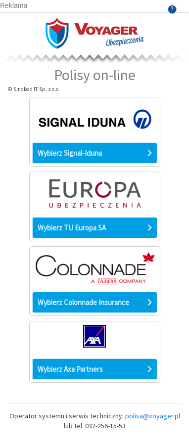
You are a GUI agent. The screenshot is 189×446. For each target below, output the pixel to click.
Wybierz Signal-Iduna (95, 153)
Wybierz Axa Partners (95, 369)
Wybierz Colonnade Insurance (95, 302)
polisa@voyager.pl (152, 415)
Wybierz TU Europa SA (95, 227)
